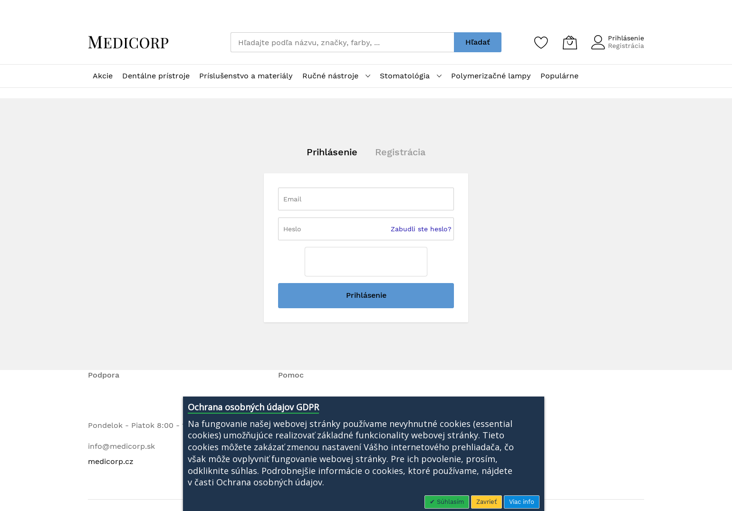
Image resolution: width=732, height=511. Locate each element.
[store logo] (128, 42)
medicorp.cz (111, 461)
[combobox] (342, 42)
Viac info (521, 501)
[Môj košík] (570, 42)
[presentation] (366, 261)
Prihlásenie (626, 38)
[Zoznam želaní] (541, 42)
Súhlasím (449, 501)
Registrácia (626, 45)
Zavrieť (486, 501)
